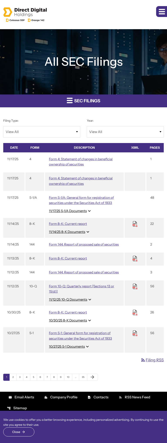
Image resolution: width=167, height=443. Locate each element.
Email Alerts (21, 397)
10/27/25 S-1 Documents (69, 346)
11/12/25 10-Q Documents (70, 299)
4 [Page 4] (28, 377)
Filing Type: (11, 121)
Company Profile (60, 397)
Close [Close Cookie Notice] (16, 432)
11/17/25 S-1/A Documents (70, 211)
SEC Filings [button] (83, 100)
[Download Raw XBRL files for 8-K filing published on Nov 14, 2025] (135, 224)
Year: (90, 121)
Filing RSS (152, 360)
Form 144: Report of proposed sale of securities (84, 244)
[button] (161, 11)
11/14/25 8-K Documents (69, 231)
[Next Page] (92, 377)
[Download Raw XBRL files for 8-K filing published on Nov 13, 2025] (135, 258)
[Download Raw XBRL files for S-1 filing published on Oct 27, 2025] (135, 333)
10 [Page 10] (69, 377)
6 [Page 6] (41, 377)
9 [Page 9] (62, 377)
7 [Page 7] (48, 377)
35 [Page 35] (84, 377)
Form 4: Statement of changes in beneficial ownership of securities (81, 162)
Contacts (98, 397)
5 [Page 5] (35, 377)
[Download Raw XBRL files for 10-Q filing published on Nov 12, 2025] (135, 286)
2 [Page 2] (14, 377)
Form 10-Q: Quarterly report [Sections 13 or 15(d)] (81, 289)
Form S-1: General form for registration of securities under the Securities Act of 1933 (80, 335)
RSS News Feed (134, 397)
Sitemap (17, 408)
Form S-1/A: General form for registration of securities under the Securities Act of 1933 (81, 200)
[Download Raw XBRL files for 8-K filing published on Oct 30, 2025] (135, 312)
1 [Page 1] (8, 377)
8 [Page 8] (55, 377)
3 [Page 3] (21, 377)
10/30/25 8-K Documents (70, 320)
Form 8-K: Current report (68, 224)
